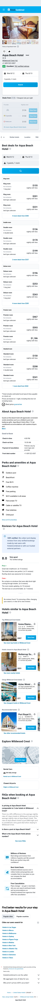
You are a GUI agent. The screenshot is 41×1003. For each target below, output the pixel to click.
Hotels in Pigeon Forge (10, 939)
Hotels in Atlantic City (9, 948)
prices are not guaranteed (16, 969)
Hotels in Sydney (8, 936)
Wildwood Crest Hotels (27, 997)
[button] (3, 9)
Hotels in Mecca (7, 930)
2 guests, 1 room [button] (10, 79)
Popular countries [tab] (23, 916)
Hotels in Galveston (9, 955)
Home (9, 992)
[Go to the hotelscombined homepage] (15, 10)
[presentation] (18, 46)
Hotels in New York (8, 945)
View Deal (31, 637)
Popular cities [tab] (8, 916)
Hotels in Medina (8, 942)
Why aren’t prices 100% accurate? (21, 983)
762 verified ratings (21, 66)
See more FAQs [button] (20, 841)
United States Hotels (19, 992)
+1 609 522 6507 (9, 63)
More (4, 429)
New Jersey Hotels (7, 997)
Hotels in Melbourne (9, 933)
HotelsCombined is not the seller (21, 975)
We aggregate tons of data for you (21, 979)
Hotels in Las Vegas (9, 927)
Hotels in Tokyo (7, 958)
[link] (17, 643)
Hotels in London (8, 952)
